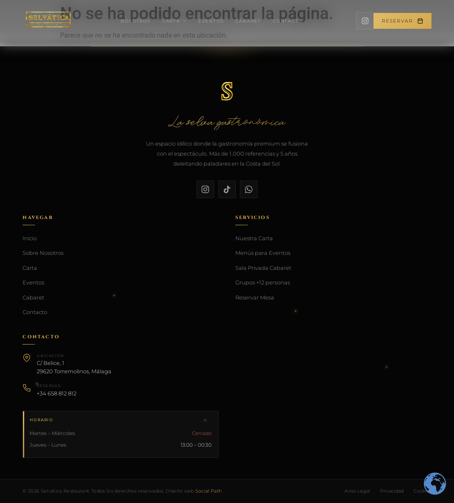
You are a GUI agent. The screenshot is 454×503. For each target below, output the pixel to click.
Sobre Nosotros (43, 252)
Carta (174, 21)
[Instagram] (364, 21)
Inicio (30, 238)
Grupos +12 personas (262, 282)
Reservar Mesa (254, 297)
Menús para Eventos (262, 252)
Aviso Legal (357, 491)
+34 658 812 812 (56, 393)
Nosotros (135, 21)
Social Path (208, 491)
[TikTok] (227, 189)
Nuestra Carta (254, 238)
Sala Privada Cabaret (263, 267)
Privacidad (392, 491)
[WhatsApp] (248, 189)
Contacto (288, 21)
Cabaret (248, 21)
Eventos (211, 21)
